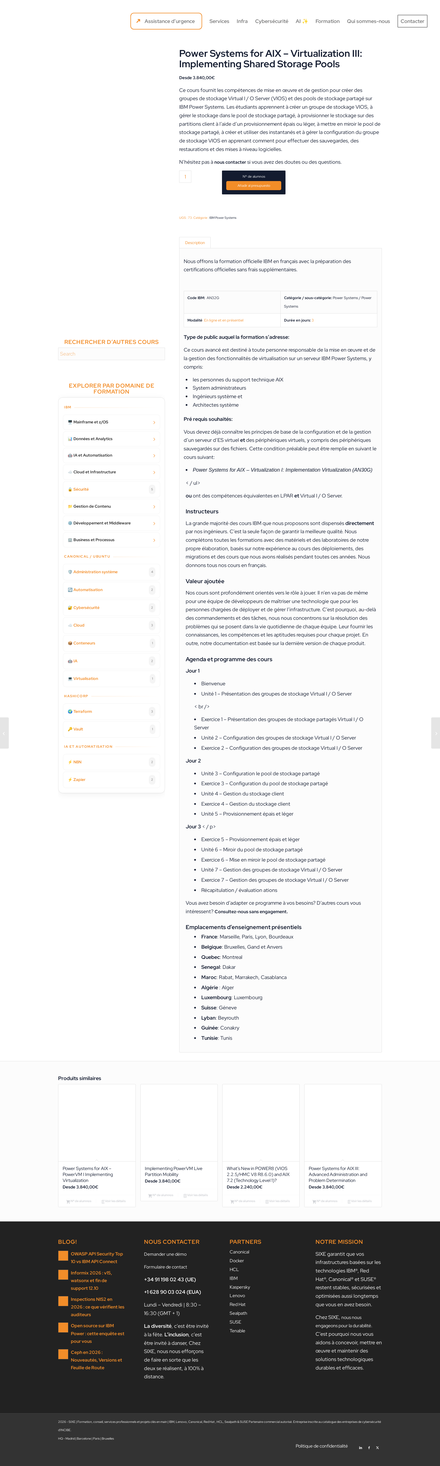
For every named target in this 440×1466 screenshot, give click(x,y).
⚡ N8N (111, 762)
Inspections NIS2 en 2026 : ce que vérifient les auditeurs (97, 1317)
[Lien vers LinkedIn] (360, 1459)
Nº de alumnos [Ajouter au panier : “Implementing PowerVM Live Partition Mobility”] (160, 1201)
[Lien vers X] (377, 1459)
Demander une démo (168, 1267)
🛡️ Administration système (111, 572)
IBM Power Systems (222, 218)
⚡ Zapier (111, 780)
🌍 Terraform (111, 712)
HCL (235, 1281)
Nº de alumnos (254, 176)
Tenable (239, 1340)
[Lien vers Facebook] (369, 1459)
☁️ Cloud (111, 625)
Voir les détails (114, 1207)
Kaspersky (241, 1298)
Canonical (241, 1264)
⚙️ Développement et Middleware (99, 523)
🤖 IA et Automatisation (90, 455)
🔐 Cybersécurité (111, 608)
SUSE (236, 1332)
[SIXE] (32, 21)
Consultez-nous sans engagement (255, 914)
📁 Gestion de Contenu (89, 506)
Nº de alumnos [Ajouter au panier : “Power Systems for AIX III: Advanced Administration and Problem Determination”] (324, 1207)
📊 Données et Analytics (90, 438)
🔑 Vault (111, 729)
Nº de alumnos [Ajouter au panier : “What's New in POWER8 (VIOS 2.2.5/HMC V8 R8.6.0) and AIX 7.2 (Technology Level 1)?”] (242, 1214)
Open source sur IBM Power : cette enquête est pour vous (96, 1343)
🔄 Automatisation (111, 590)
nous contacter (231, 162)
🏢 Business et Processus (91, 539)
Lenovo (238, 1307)
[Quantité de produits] (185, 177)
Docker (238, 1273)
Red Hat (239, 1315)
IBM (234, 1290)
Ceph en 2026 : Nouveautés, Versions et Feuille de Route (95, 1368)
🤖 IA (111, 661)
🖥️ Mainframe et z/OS (88, 422)
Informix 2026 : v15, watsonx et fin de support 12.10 (96, 1292)
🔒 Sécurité (111, 489)
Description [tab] (195, 244)
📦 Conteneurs (111, 643)
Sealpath (240, 1323)
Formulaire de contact (168, 1279)
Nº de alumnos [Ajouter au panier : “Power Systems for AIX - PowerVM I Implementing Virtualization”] (78, 1207)
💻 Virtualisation (111, 679)
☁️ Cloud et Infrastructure (92, 471)
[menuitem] (166, 21)
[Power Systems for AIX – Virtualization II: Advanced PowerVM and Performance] (4, 733)
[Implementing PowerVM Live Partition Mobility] (435, 733)
